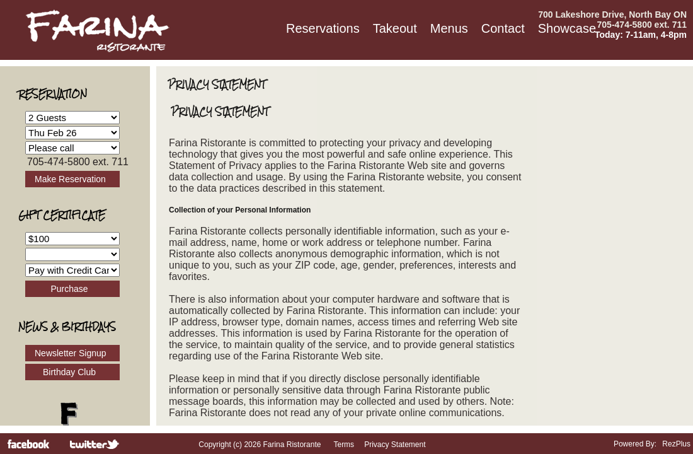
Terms (343, 444)
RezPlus (676, 443)
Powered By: (636, 443)
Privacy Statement (394, 444)
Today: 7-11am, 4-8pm (641, 35)
